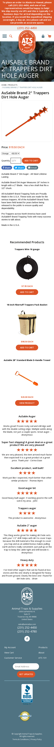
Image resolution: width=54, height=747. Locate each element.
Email (32, 167)
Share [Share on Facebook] (7, 167)
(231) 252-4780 (27, 631)
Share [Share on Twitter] (19, 167)
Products (43, 647)
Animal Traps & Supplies (27, 42)
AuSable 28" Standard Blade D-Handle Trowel (27, 360)
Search (11, 36)
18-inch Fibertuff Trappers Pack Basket (27, 304)
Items (49, 36)
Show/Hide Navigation (4, 36)
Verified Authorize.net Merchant (25, 716)
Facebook (27, 638)
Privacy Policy (36, 739)
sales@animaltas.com (27, 624)
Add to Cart (27, 292)
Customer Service (13, 657)
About (41, 652)
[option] (27, 121)
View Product (27, 268)
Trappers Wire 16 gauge (27, 249)
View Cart (9, 652)
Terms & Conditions (21, 739)
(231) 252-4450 (27, 28)
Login (43, 36)
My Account (10, 647)
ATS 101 (42, 657)
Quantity (6, 160)
